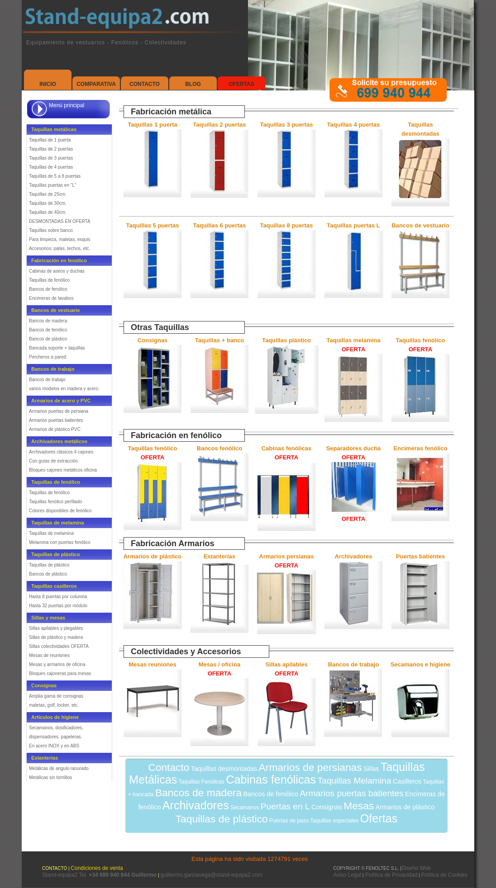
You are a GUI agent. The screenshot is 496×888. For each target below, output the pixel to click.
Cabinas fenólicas (271, 779)
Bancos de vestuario (420, 225)
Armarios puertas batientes (56, 420)
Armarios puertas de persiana (58, 411)
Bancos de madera (198, 792)
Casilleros (407, 781)
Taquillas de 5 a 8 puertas (55, 176)
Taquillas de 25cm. (48, 194)
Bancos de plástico (48, 338)
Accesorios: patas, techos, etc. (60, 248)
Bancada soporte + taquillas (57, 347)
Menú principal (66, 105)
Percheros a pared (47, 356)
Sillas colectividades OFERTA (59, 646)
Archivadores (353, 556)
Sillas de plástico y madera (56, 637)
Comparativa (96, 84)
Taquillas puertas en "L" (52, 185)
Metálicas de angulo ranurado (59, 768)
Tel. (118, 875)
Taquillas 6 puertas (219, 225)
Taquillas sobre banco (51, 230)
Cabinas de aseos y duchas (57, 271)
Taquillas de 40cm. (48, 212)
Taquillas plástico (286, 340)
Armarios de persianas (310, 767)
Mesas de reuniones (49, 655)
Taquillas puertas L (353, 225)
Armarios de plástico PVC (55, 429)
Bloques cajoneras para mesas (60, 673)
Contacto (144, 84)
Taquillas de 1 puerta (50, 139)
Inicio (47, 84)
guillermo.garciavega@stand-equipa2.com (211, 875)
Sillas (371, 768)
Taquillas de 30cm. (48, 203)
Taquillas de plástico (49, 564)
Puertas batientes (420, 556)
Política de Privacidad (390, 875)
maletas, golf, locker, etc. (54, 705)
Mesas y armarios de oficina (57, 664)
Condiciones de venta (97, 868)
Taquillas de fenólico (49, 280)
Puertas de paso (289, 820)
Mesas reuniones (152, 664)
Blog (193, 84)
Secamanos (244, 807)
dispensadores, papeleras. (55, 736)
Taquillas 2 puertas (219, 124)
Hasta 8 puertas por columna (58, 596)
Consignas (152, 340)
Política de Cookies (444, 875)
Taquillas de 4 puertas (51, 167)
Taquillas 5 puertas (152, 225)
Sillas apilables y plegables (56, 628)
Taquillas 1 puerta (152, 124)
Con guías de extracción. (54, 460)
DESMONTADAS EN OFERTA (60, 221)
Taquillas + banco (219, 340)
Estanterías (219, 556)
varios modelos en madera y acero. (64, 388)
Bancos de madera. (48, 320)
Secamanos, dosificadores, (56, 727)
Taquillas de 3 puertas (51, 158)
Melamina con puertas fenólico (60, 542)
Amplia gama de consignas (56, 696)
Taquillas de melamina (51, 533)
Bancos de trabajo (47, 379)
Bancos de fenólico (48, 289)
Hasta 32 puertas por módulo (58, 605)
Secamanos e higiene (420, 664)
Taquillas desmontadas (224, 768)
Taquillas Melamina (354, 780)
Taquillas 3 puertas (286, 124)
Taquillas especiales (334, 820)
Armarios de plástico (153, 556)
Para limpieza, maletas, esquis (60, 239)
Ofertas (241, 84)
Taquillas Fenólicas (201, 782)
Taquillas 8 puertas (286, 225)
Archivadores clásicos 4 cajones (61, 451)
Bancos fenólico (219, 448)
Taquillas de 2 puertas (51, 148)
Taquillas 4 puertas (353, 124)
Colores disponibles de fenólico (60, 510)
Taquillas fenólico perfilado (55, 501)
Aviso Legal (347, 875)
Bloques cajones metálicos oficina (63, 470)
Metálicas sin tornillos (50, 777)
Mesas (358, 806)
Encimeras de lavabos (51, 298)
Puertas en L (285, 806)
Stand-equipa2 (60, 875)
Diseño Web (416, 868)
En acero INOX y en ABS (54, 745)
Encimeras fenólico (420, 448)
